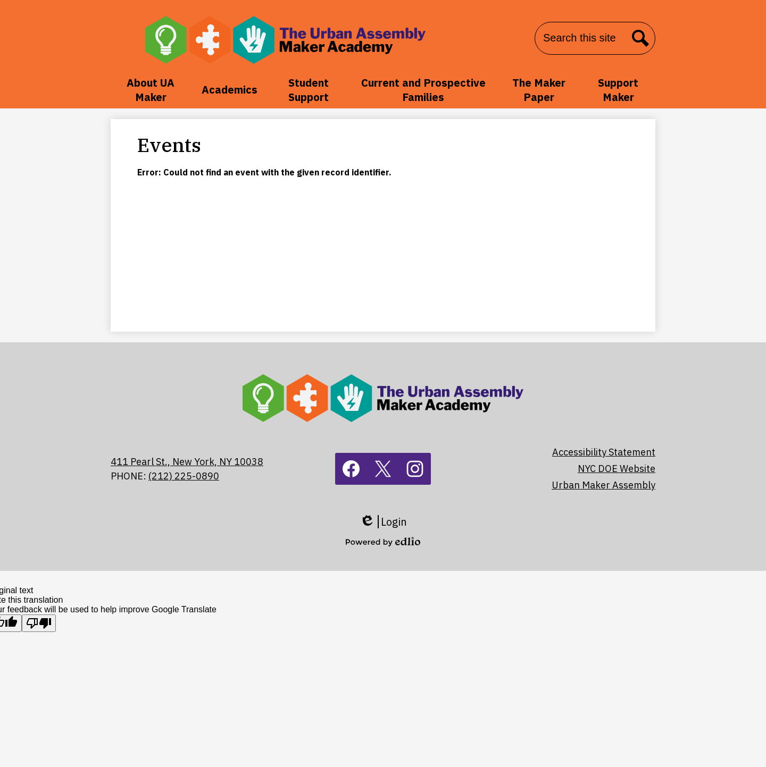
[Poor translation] (39, 623)
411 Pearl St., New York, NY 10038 (187, 462)
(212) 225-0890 (183, 476)
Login (383, 521)
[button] (151, 90)
